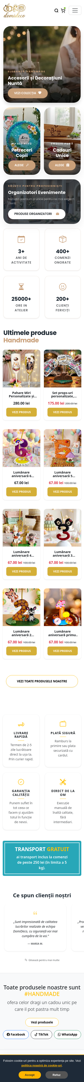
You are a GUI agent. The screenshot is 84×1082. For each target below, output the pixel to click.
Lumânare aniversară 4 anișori (21, 555)
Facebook (16, 1034)
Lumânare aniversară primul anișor (62, 635)
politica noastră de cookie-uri (41, 1065)
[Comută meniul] (75, 10)
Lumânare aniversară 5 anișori (62, 476)
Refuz (56, 1075)
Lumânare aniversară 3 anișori (62, 555)
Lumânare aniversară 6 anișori (21, 476)
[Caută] (56, 10)
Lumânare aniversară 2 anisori (21, 635)
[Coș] (63, 10)
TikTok (41, 1034)
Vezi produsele (42, 1022)
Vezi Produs (21, 412)
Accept (29, 1075)
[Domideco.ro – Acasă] (14, 10)
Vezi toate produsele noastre (42, 681)
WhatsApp (67, 1034)
